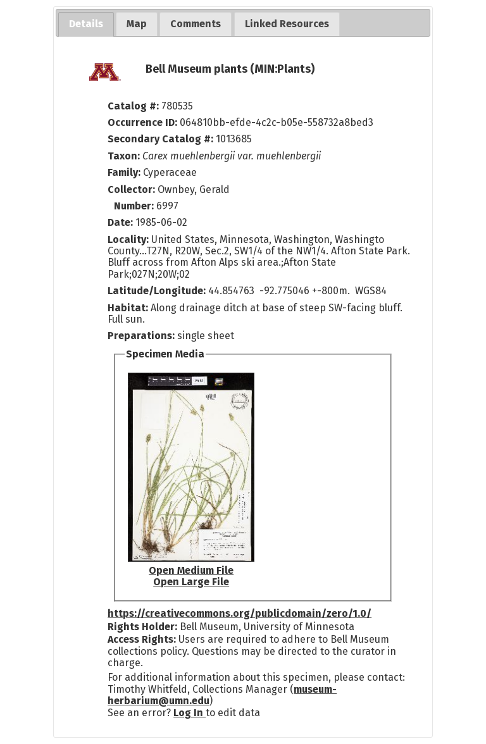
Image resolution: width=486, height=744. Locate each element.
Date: (120, 222)
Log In (189, 713)
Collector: (133, 189)
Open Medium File (191, 570)
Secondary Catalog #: (160, 139)
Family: (124, 172)
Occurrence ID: (144, 122)
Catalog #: (134, 106)
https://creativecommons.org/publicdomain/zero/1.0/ (239, 613)
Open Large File (191, 582)
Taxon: (124, 156)
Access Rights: (142, 639)
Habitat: (129, 308)
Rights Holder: (142, 627)
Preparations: (141, 336)
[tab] (86, 24)
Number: (135, 206)
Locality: (128, 239)
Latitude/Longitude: (157, 291)
